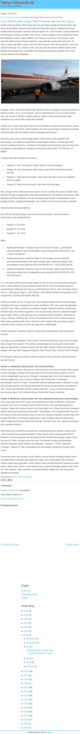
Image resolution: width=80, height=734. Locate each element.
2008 (26, 712)
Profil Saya (26, 591)
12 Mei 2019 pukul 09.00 (12, 499)
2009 (26, 708)
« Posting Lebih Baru (10, 544)
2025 (26, 615)
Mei (27, 647)
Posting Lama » (72, 544)
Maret (28, 662)
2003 (26, 728)
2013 (26, 691)
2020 (26, 631)
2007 (26, 716)
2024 (26, 619)
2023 (26, 623)
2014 (26, 687)
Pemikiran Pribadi (13, 17)
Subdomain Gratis (29, 594)
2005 (26, 724)
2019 (26, 635)
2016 (26, 679)
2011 (26, 700)
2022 (26, 627)
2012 (26, 695)
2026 (26, 611)
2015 (26, 683)
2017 (26, 675)
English (24, 598)
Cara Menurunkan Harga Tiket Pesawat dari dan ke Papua (37, 21)
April (28, 658)
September (31, 643)
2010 (26, 704)
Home (3, 17)
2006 (26, 720)
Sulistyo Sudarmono (10, 490)
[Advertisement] (40, 563)
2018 (26, 671)
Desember (30, 639)
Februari (30, 666)
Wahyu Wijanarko (18, 477)
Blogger (48, 732)
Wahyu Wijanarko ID (17, 2)
